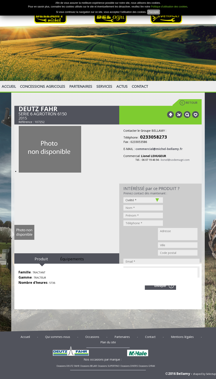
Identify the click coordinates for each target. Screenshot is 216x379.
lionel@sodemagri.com (175, 160)
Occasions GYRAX (146, 365)
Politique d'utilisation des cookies (169, 6)
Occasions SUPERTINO (109, 365)
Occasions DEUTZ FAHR (67, 365)
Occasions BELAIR (88, 365)
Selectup (211, 374)
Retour (191, 103)
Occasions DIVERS (129, 365)
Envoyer (160, 286)
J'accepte (153, 12)
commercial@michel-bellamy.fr (158, 149)
